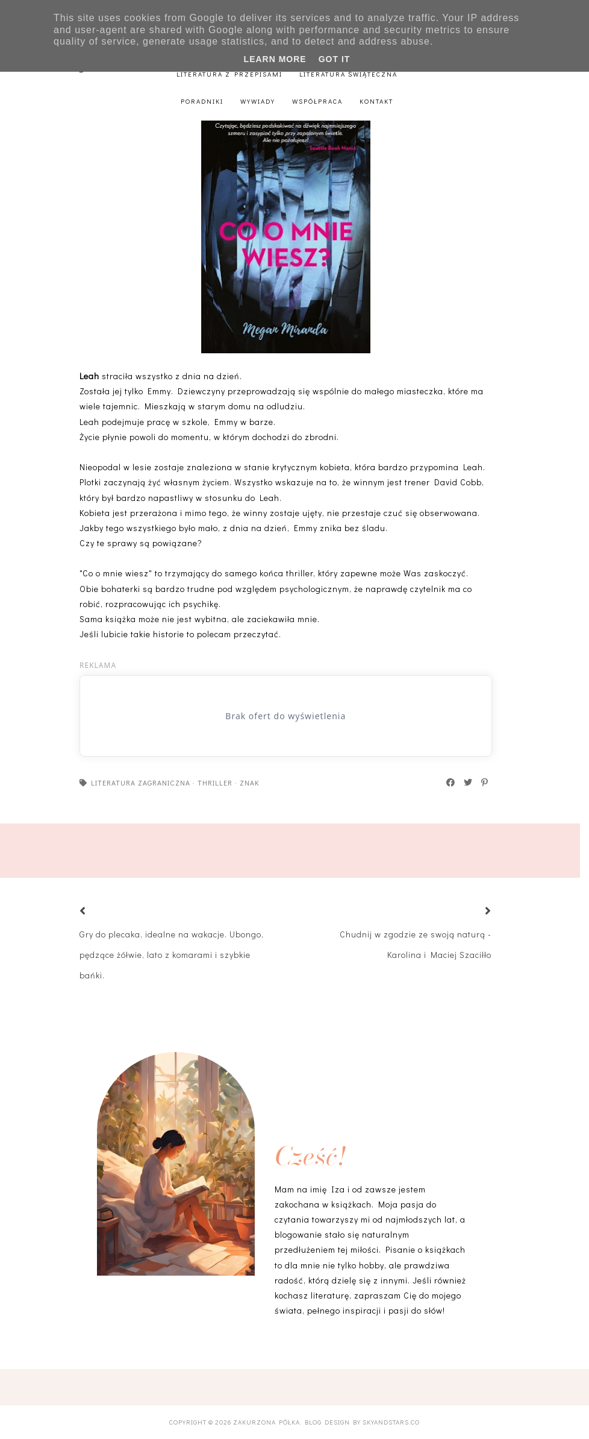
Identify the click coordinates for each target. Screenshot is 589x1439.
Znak (250, 782)
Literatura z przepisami (229, 73)
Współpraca (317, 100)
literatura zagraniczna (140, 782)
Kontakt (376, 100)
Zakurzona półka (266, 1421)
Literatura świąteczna (348, 73)
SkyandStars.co (391, 1421)
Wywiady (257, 100)
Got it (335, 59)
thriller (215, 782)
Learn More (275, 59)
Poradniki (202, 100)
